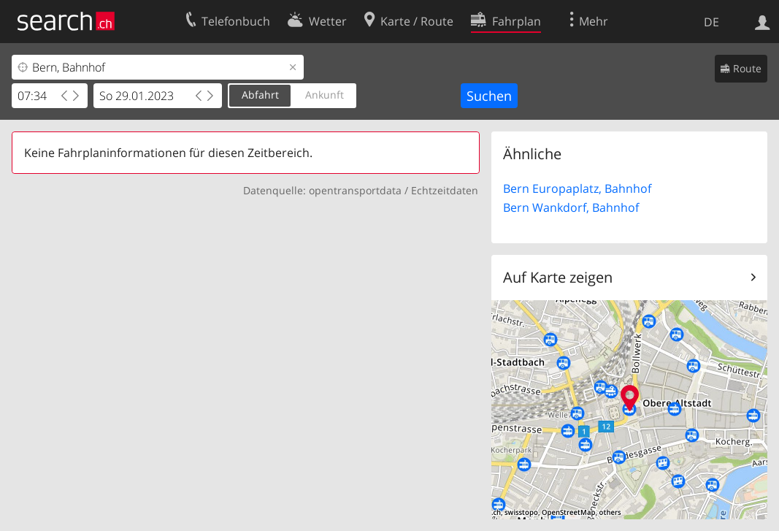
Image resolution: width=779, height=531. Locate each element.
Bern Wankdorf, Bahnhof (571, 207)
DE (711, 22)
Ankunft (324, 95)
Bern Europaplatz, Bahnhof (577, 188)
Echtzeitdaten (444, 190)
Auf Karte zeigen (558, 277)
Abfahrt (260, 95)
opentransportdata (355, 190)
